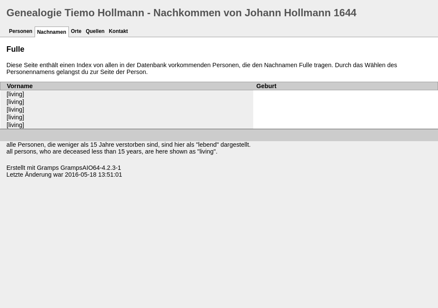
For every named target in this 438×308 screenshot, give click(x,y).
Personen (21, 31)
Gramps (48, 167)
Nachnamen (51, 32)
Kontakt (118, 31)
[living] (15, 94)
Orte (76, 31)
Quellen (95, 31)
